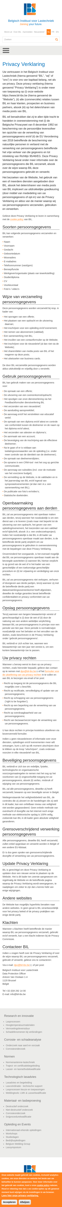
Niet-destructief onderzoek (19, 1109)
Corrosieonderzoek (15, 1048)
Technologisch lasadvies (20, 1076)
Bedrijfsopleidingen (15, 1140)
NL (48, 32)
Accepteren (9, 1202)
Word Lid (8, 32)
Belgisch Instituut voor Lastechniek (31, 22)
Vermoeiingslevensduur (18, 1028)
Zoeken (57, 39)
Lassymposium (13, 1147)
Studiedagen (12, 1137)
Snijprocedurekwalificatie (18, 1116)
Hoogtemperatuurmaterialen (20, 1025)
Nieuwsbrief (39, 32)
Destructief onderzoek (17, 1106)
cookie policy (16, 219)
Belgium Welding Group (18, 1144)
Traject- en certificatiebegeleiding (23, 1065)
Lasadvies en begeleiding (19, 1082)
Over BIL (17, 32)
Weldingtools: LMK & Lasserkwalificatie (26, 1093)
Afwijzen (25, 1202)
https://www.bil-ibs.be (14, 95)
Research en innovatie (19, 1015)
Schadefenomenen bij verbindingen (24, 1032)
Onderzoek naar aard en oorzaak (23, 1045)
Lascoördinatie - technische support (24, 1086)
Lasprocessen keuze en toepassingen (25, 1089)
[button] (31, 50)
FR (53, 32)
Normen (9, 1056)
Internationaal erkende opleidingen (23, 1130)
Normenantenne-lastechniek (20, 1062)
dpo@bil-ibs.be (29, 671)
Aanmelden (28, 32)
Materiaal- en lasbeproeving (22, 1100)
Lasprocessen (13, 1021)
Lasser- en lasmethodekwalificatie (23, 1069)
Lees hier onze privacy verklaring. (20, 1195)
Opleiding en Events (17, 1124)
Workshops (11, 1133)
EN (57, 32)
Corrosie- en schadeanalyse (22, 1039)
